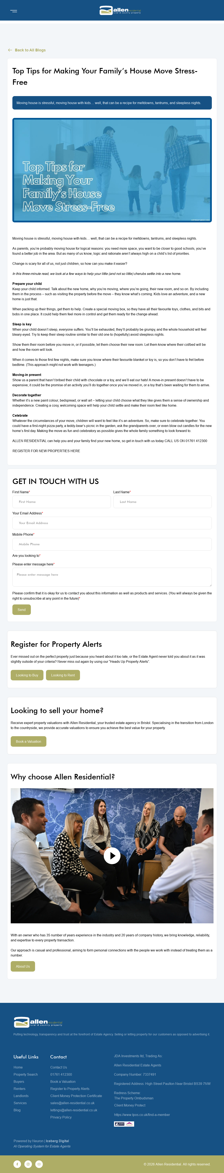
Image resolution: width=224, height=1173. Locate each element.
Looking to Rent (63, 675)
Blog (17, 1110)
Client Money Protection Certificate (76, 1096)
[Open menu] (13, 11)
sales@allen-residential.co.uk (72, 1103)
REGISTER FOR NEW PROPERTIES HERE (46, 451)
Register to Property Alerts (69, 1089)
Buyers (19, 1081)
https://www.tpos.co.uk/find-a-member (142, 1115)
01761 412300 (61, 1074)
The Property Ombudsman (133, 1098)
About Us (23, 966)
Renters (19, 1089)
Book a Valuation (28, 741)
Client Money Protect (129, 1105)
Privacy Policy (61, 1117)
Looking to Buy (27, 675)
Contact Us (58, 1067)
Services (20, 1103)
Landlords (21, 1096)
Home (18, 1067)
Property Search (26, 1074)
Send (22, 610)
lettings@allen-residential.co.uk (73, 1110)
